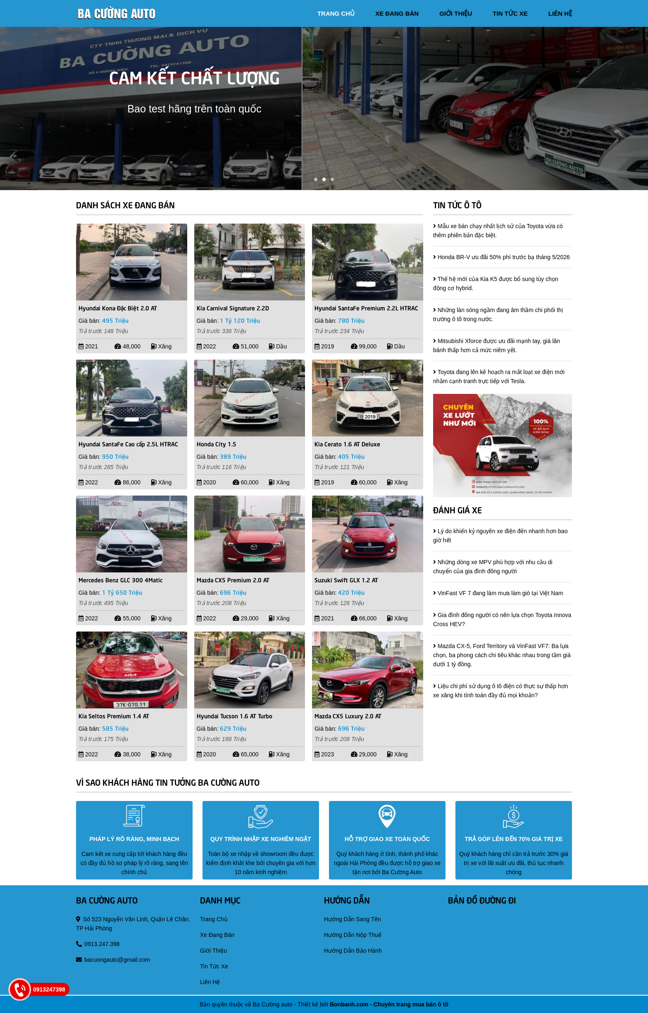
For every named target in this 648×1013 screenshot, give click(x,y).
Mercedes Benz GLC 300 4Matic (120, 579)
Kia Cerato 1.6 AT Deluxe (347, 443)
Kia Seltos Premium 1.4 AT (114, 715)
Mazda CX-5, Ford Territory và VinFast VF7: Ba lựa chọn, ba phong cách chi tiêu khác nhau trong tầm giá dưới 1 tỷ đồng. (502, 655)
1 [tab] (316, 180)
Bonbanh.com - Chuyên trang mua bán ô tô (389, 1004)
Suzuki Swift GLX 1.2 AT (346, 579)
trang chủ (336, 13)
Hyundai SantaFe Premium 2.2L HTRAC (366, 307)
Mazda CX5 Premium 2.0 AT (233, 579)
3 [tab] (332, 180)
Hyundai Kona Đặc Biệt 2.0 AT (118, 307)
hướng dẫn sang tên (352, 919)
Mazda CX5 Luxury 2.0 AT (347, 715)
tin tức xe (510, 13)
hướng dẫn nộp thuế (352, 935)
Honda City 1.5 (216, 443)
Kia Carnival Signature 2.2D (233, 307)
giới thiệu (455, 13)
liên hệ (560, 13)
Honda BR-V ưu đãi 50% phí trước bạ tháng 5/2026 (504, 257)
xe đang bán (397, 13)
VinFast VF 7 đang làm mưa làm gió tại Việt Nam (500, 593)
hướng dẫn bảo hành (353, 950)
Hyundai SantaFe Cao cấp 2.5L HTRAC (128, 443)
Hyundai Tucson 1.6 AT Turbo (234, 715)
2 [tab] (324, 180)
